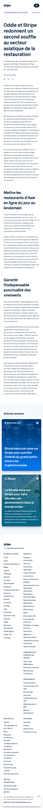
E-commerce (28, 576)
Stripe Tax (8, 634)
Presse (26, 725)
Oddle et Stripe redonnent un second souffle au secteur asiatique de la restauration (20, 39)
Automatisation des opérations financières (31, 588)
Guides (6, 722)
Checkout (7, 574)
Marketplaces (28, 606)
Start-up (26, 563)
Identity (7, 599)
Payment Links (9, 615)
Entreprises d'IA (29, 616)
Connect (7, 580)
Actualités (36, 12)
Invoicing (7, 602)
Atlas (6, 561)
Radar (6, 622)
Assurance (27, 631)
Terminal (7, 638)
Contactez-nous (29, 732)
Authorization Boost (12, 564)
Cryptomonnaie (29, 573)
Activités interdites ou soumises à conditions (11, 755)
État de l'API (28, 692)
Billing (6, 567)
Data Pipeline (9, 583)
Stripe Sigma (9, 631)
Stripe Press (28, 728)
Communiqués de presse (16, 12)
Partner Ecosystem (31, 667)
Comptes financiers (11, 590)
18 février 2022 (10, 75)
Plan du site (8, 764)
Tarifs (6, 557)
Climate (7, 577)
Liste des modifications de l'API (30, 698)
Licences (7, 761)
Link (5, 609)
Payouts (7, 619)
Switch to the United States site (18, 802)
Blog (5, 731)
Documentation (29, 683)
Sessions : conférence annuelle (8, 737)
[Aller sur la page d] (6, 544)
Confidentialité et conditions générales (11, 746)
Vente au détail (29, 646)
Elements (7, 586)
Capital (6, 570)
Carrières (27, 722)
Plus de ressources (11, 774)
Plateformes (28, 609)
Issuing (6, 606)
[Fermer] (38, 797)
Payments (8, 612)
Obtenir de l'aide (10, 786)
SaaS (25, 612)
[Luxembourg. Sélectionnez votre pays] (14, 548)
